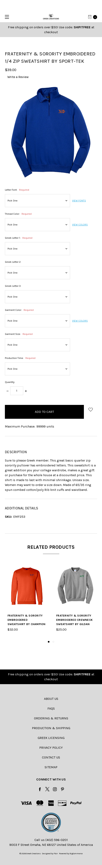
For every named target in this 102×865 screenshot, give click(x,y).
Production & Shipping (51, 728)
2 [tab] (53, 642)
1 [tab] (48, 642)
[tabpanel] (26, 601)
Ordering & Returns (51, 718)
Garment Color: (19, 310)
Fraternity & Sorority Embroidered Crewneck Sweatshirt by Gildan (74, 620)
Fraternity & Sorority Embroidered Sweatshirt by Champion (27, 620)
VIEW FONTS (79, 200)
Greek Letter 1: (18, 237)
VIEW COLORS (80, 224)
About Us (51, 699)
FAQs (51, 708)
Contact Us (51, 757)
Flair (56, 853)
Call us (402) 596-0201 (51, 840)
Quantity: (10, 382)
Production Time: (20, 358)
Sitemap (51, 767)
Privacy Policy (51, 748)
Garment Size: (19, 334)
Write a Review (18, 77)
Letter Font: (17, 189)
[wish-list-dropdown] (90, 409)
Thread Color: (18, 213)
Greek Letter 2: (13, 261)
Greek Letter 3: (13, 286)
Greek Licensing (51, 738)
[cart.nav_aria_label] (94, 17)
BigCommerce (76, 853)
